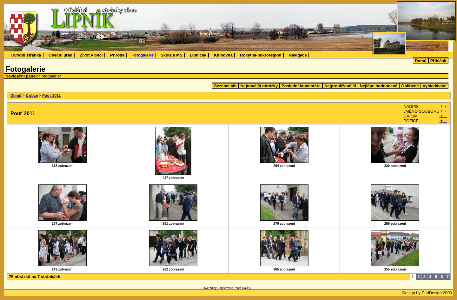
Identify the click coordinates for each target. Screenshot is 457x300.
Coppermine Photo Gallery (234, 288)
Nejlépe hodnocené (379, 85)
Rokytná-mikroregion (260, 55)
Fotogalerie (142, 55)
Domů (421, 60)
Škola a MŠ (171, 55)
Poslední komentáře (301, 85)
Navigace (298, 55)
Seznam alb (225, 85)
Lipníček (198, 55)
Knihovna (223, 55)
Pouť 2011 (51, 95)
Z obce (32, 95)
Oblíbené (410, 85)
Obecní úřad (61, 55)
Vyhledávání (435, 85)
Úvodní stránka (26, 55)
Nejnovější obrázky (259, 85)
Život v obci (91, 55)
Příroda (117, 55)
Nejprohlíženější (340, 85)
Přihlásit (438, 60)
